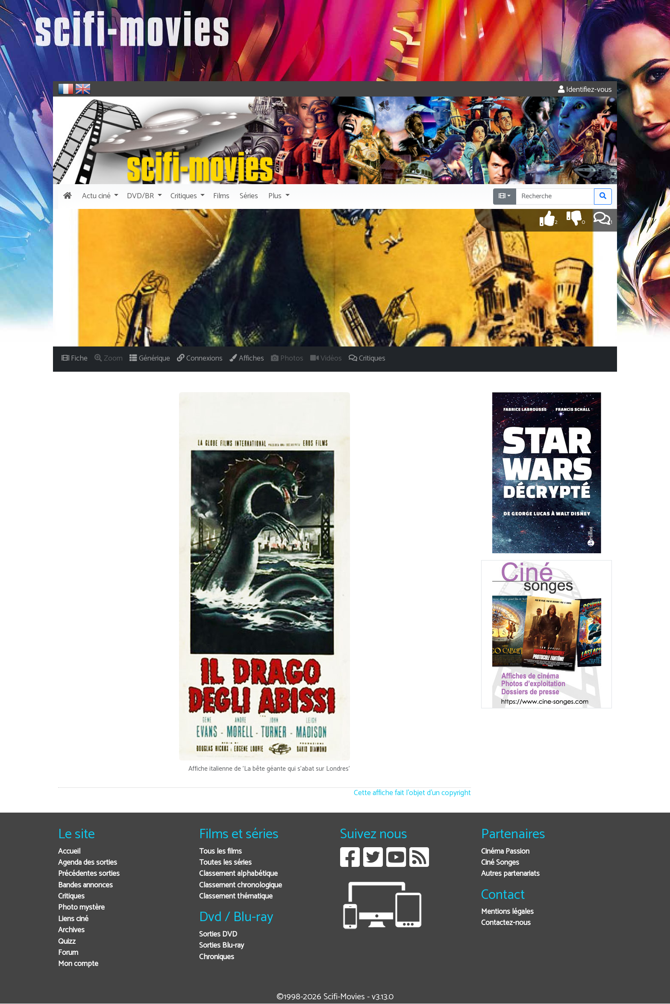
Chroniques (216, 957)
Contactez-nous (506, 923)
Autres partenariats (510, 874)
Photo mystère (81, 907)
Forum (68, 953)
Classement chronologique (240, 885)
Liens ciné (73, 919)
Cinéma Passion (505, 851)
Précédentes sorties (89, 874)
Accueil (69, 851)
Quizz (67, 942)
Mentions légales (507, 912)
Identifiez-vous (585, 90)
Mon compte (78, 964)
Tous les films (220, 851)
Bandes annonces (85, 885)
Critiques (71, 896)
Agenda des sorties (87, 863)
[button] (99, 196)
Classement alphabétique (238, 874)
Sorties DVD (218, 934)
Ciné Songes (500, 863)
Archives (71, 930)
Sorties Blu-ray (221, 945)
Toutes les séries (225, 863)
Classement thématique (236, 896)
